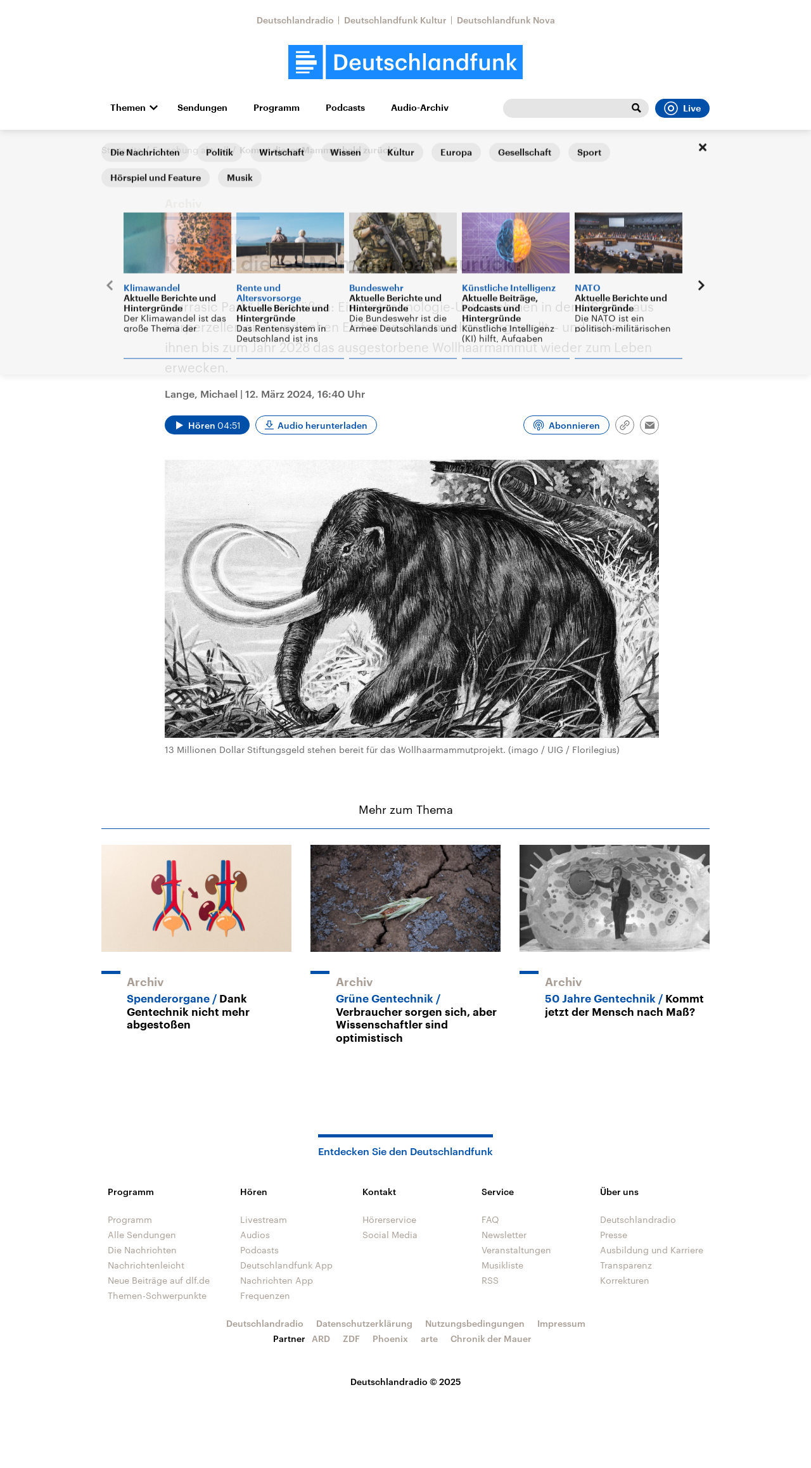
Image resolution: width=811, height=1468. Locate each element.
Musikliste (502, 1265)
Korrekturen (624, 1280)
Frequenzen (265, 1295)
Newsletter (504, 1234)
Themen (128, 107)
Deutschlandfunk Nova (506, 20)
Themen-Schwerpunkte (157, 1295)
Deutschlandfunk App (286, 1265)
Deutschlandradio (295, 20)
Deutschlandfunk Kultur (395, 20)
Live (682, 108)
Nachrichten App (276, 1280)
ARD (321, 1338)
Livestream (263, 1219)
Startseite (121, 149)
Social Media (390, 1234)
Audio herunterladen (322, 425)
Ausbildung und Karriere (651, 1249)
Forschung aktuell (191, 149)
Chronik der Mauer (491, 1338)
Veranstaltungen (516, 1249)
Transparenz (626, 1265)
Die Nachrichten (142, 1249)
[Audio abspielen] (207, 424)
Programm (276, 107)
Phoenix (390, 1338)
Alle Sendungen (142, 1234)
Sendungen (202, 107)
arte (429, 1338)
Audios (255, 1234)
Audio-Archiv (420, 107)
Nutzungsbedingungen (475, 1323)
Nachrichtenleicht (146, 1265)
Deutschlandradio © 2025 (405, 1381)
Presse (613, 1234)
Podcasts (345, 107)
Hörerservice (389, 1219)
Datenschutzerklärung (364, 1323)
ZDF (351, 1338)
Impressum (561, 1323)
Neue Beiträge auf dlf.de (159, 1280)
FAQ (490, 1219)
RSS (490, 1280)
